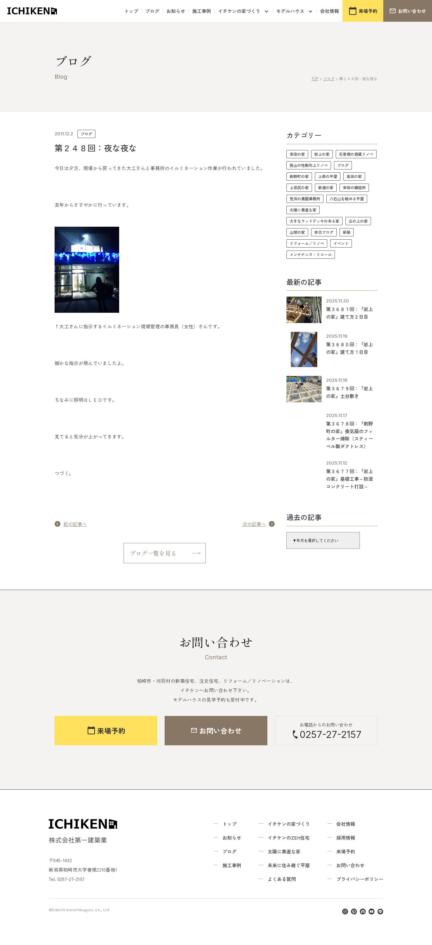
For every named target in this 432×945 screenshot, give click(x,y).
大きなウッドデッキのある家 (314, 221)
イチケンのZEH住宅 (289, 837)
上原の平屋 (327, 176)
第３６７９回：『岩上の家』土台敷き (349, 392)
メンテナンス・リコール (311, 254)
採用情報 (345, 837)
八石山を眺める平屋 (347, 198)
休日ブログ (323, 232)
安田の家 (297, 154)
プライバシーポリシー (359, 879)
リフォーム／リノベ (307, 243)
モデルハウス (290, 10)
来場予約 (345, 851)
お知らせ (175, 10)
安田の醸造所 (354, 187)
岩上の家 (322, 154)
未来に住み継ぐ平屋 (289, 865)
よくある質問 (282, 879)
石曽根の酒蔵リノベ (356, 154)
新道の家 (325, 187)
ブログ (152, 10)
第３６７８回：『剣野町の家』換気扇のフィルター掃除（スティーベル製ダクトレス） (349, 435)
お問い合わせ (350, 865)
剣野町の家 (299, 176)
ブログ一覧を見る (153, 553)
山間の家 (297, 232)
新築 (346, 232)
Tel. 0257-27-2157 (67, 879)
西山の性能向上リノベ (309, 165)
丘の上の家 (358, 221)
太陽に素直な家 (303, 210)
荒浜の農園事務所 (305, 198)
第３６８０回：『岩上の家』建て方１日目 (349, 348)
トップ (131, 10)
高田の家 (354, 176)
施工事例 (201, 10)
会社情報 (329, 10)
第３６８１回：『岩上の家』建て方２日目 (349, 312)
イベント (341, 243)
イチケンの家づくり (239, 10)
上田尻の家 (299, 187)
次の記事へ (254, 523)
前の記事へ (75, 523)
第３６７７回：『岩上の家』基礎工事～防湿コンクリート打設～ (349, 479)
